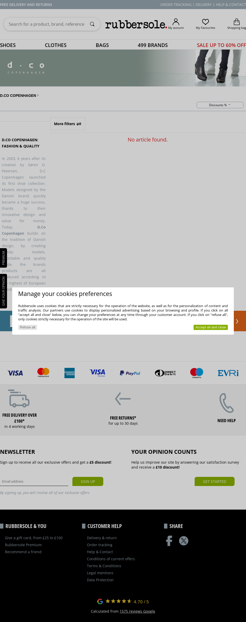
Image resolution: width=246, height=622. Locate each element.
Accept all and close (210, 327)
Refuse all (27, 327)
